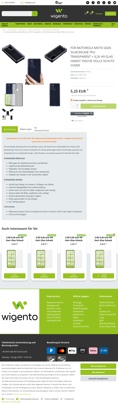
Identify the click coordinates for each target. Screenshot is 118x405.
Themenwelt (67, 24)
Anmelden (99, 14)
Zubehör (47, 24)
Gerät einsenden (81, 326)
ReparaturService (55, 302)
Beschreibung (10, 129)
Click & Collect (53, 317)
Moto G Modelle (34, 30)
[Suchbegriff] (17, 13)
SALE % (113, 25)
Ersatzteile (78, 24)
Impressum (104, 311)
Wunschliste (77, 121)
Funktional (69, 399)
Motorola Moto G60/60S (50, 30)
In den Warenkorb (98, 106)
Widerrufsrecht (106, 302)
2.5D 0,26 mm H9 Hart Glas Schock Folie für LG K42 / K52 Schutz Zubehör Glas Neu (44, 239)
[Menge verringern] (77, 107)
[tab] (10, 129)
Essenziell (10, 399)
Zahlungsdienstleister (29, 399)
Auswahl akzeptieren (98, 378)
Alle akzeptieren (98, 366)
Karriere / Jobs (54, 308)
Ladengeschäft (54, 320)
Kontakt (76, 323)
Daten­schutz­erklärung (21, 394)
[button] (93, 114)
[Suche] (35, 13)
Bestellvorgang (80, 308)
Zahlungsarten (54, 314)
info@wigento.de (30, 3)
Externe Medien (52, 399)
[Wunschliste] (85, 14)
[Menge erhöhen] (77, 105)
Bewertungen (26, 129)
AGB (101, 320)
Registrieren (111, 14)
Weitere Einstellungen (11, 401)
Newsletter (78, 311)
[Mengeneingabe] (73, 106)
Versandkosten (90, 95)
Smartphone (20, 24)
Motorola (22, 30)
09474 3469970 (10, 3)
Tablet (29, 24)
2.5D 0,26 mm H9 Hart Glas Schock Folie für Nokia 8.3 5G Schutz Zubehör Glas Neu (73, 239)
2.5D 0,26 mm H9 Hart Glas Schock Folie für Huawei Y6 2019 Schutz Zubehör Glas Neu (14, 239)
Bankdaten (78, 320)
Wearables (57, 24)
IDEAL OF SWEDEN (5, 25)
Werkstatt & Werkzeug (98, 25)
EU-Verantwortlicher (41, 129)
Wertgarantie (53, 305)
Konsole (88, 24)
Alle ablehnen (98, 372)
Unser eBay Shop (107, 326)
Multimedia (38, 24)
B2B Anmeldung (107, 323)
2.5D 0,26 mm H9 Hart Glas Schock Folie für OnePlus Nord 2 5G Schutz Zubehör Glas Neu (103, 239)
